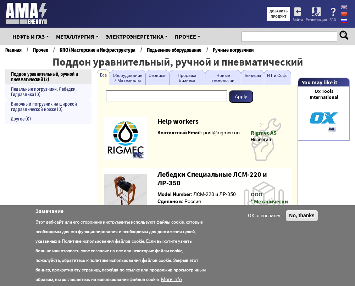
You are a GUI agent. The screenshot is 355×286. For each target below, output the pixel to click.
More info (171, 279)
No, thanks (302, 215)
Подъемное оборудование (174, 50)
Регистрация (316, 20)
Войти (298, 20)
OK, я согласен (265, 215)
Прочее (185, 36)
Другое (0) (21, 119)
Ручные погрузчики (233, 50)
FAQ (332, 20)
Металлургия (75, 36)
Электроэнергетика (134, 36)
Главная (13, 50)
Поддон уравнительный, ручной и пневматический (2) (44, 77)
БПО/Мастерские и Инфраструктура (97, 50)
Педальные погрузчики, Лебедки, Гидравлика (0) (44, 91)
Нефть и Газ (28, 36)
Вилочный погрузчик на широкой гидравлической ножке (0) (44, 106)
